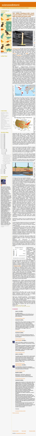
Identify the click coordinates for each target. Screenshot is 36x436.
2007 (3, 173)
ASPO (27, 53)
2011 (3, 169)
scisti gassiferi (28, 306)
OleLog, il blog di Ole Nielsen (5, 125)
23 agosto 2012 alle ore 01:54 (20, 378)
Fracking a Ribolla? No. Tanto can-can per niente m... (7, 155)
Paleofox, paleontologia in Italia (6, 128)
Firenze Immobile (4, 121)
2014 (3, 146)
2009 (3, 171)
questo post (19, 55)
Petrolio (14, 53)
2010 (3, 170)
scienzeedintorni (10, 5)
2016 (3, 144)
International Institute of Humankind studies (5, 116)
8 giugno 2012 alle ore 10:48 (20, 318)
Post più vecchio (32, 430)
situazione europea (16, 48)
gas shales (19, 306)
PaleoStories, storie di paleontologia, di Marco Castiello (5, 113)
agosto (4, 152)
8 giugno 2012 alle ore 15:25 (20, 352)
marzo (4, 166)
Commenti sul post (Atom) (21, 433)
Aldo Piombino (18, 340)
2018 (3, 142)
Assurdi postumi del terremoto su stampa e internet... (7, 161)
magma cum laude (4, 123)
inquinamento (24, 306)
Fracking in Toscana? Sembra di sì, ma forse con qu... (7, 157)
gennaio (4, 168)
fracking (16, 306)
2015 (3, 145)
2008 (3, 172)
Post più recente (15, 430)
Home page (24, 430)
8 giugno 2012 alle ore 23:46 (20, 363)
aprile (4, 165)
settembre (4, 151)
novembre (4, 150)
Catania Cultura (3, 117)
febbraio (4, 167)
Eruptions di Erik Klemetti (5, 120)
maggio (4, 164)
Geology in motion (17, 265)
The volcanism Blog (4, 129)
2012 (3, 148)
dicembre (4, 149)
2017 (3, 143)
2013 (3, 147)
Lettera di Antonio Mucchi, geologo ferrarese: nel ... (7, 159)
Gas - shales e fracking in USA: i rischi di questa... (7, 163)
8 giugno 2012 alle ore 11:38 (20, 338)
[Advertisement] (22, 421)
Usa (34, 42)
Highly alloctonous (4, 122)
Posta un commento (16, 412)
